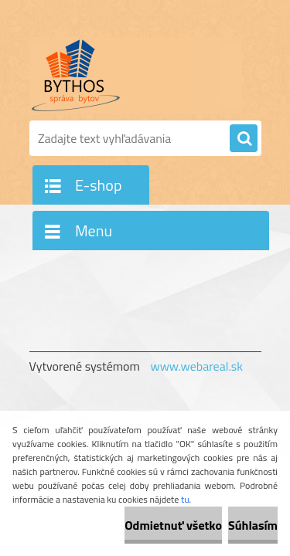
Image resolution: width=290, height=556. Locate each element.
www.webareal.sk (196, 366)
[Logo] (135, 75)
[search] (244, 139)
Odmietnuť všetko (173, 525)
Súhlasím (253, 525)
